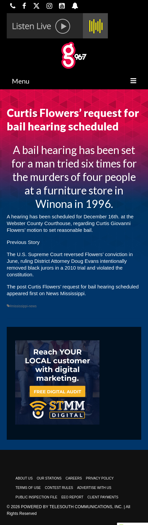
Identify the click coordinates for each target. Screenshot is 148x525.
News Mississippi (65, 293)
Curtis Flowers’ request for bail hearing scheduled (83, 286)
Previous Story (23, 242)
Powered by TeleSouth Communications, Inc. (71, 506)
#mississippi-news (23, 306)
